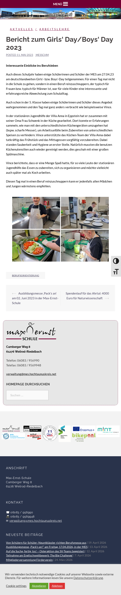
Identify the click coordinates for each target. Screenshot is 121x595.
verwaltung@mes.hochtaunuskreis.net (35, 520)
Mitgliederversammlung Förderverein (29, 559)
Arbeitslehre (54, 29)
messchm (42, 55)
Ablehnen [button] (57, 585)
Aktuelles (21, 29)
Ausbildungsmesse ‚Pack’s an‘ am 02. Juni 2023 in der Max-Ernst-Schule (35, 298)
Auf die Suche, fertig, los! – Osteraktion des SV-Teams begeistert (45, 551)
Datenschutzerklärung (88, 578)
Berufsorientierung (25, 275)
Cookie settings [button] (16, 586)
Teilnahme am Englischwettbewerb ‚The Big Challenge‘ (39, 555)
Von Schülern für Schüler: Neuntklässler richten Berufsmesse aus (46, 542)
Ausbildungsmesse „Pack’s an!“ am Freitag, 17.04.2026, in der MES (46, 546)
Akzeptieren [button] (39, 585)
